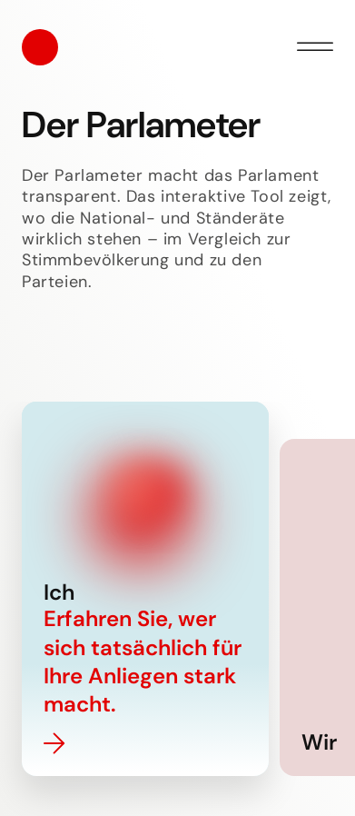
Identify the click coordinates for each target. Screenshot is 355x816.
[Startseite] (40, 47)
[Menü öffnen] (315, 47)
